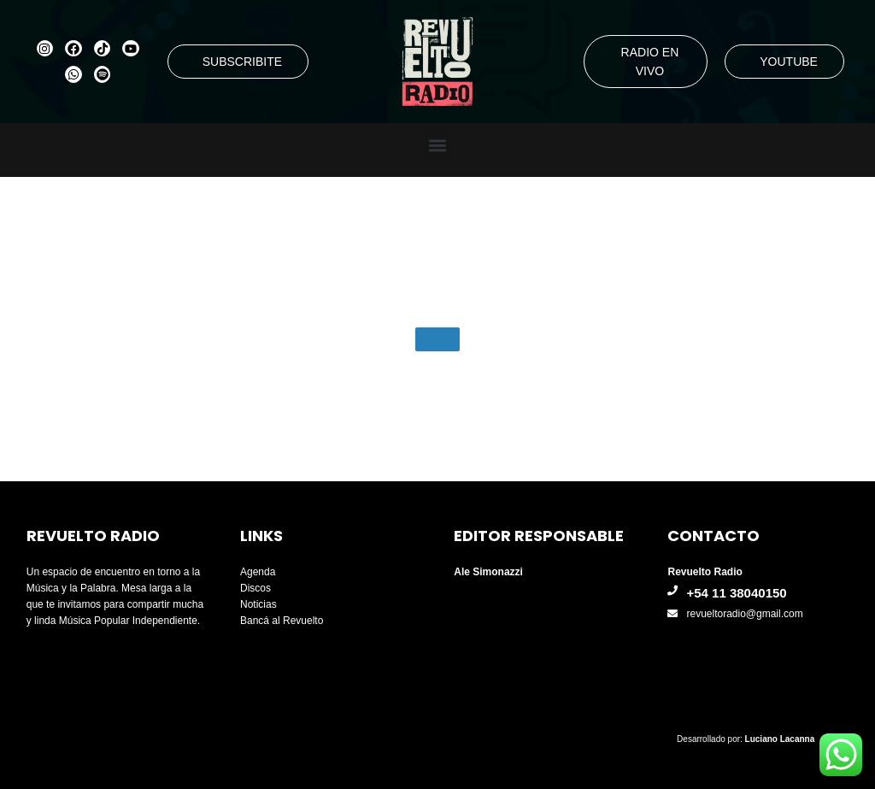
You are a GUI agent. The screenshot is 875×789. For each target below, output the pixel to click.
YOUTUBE (789, 61)
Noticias (258, 604)
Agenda (257, 572)
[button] (438, 146)
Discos (255, 588)
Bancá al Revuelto (281, 621)
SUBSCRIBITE (242, 61)
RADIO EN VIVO (650, 61)
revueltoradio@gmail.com (744, 614)
